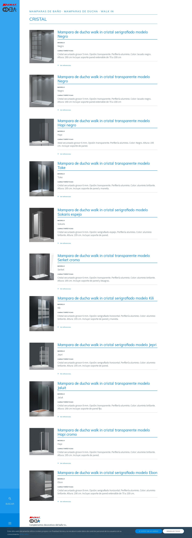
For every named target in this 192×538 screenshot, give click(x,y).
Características (65, 51)
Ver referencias (65, 65)
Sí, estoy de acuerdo (148, 532)
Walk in (107, 11)
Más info (24, 535)
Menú (10, 528)
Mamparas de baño (45, 11)
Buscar (10, 504)
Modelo (61, 43)
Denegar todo (173, 532)
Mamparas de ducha (81, 11)
